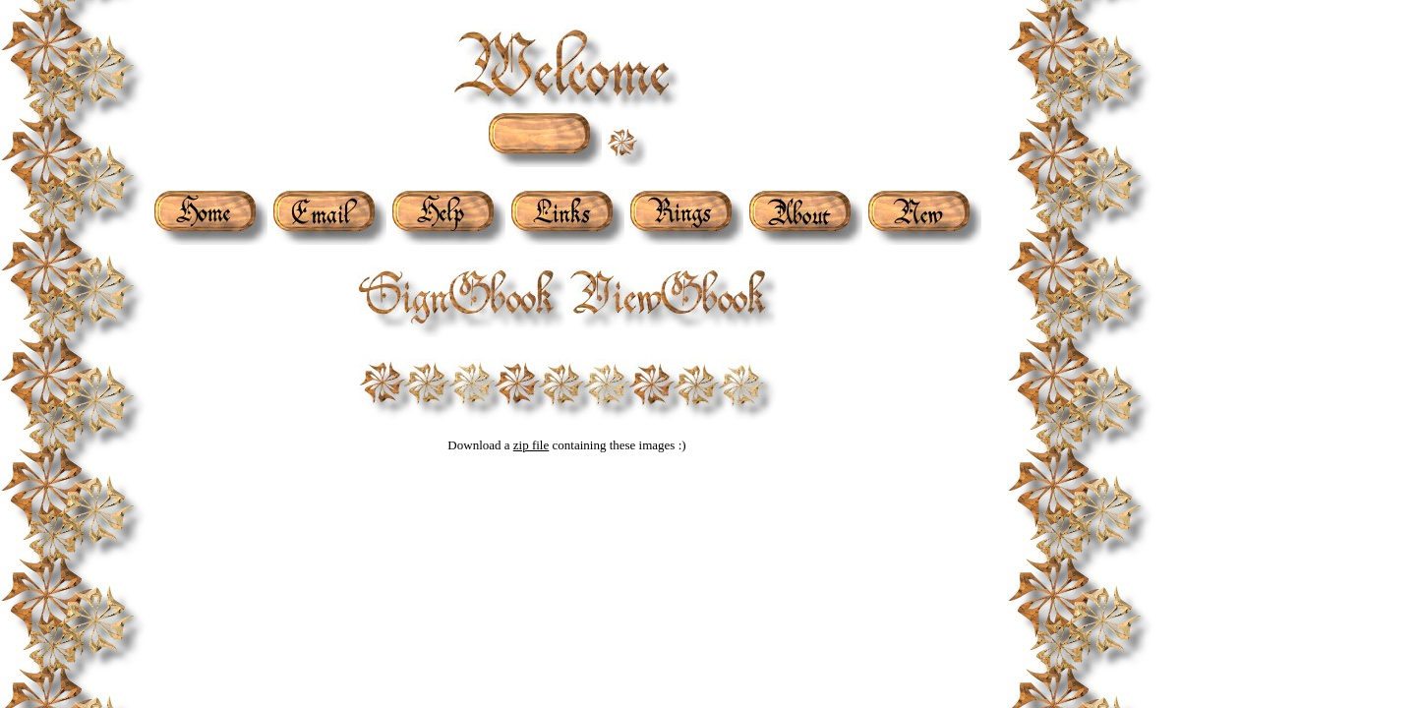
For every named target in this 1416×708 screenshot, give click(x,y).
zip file (531, 445)
